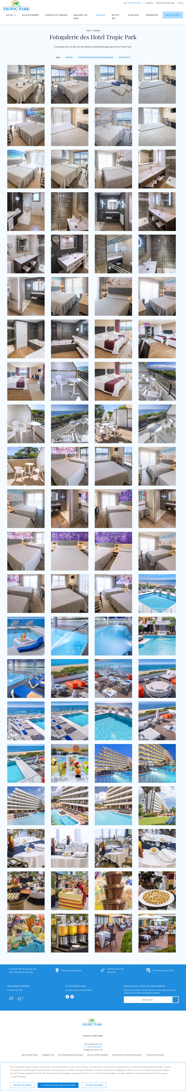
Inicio (88, 30)
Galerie (100, 15)
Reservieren (173, 15)
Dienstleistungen (56, 15)
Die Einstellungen (22, 1085)
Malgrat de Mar (81, 16)
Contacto (149, 3)
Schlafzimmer (30, 15)
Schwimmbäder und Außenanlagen (95, 57)
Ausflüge (133, 15)
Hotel (9, 15)
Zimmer (69, 57)
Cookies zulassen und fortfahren (58, 1085)
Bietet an (116, 16)
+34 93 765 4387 (132, 3)
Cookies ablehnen (94, 1085)
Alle (58, 57)
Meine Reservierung (165, 3)
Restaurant (124, 57)
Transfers (151, 15)
